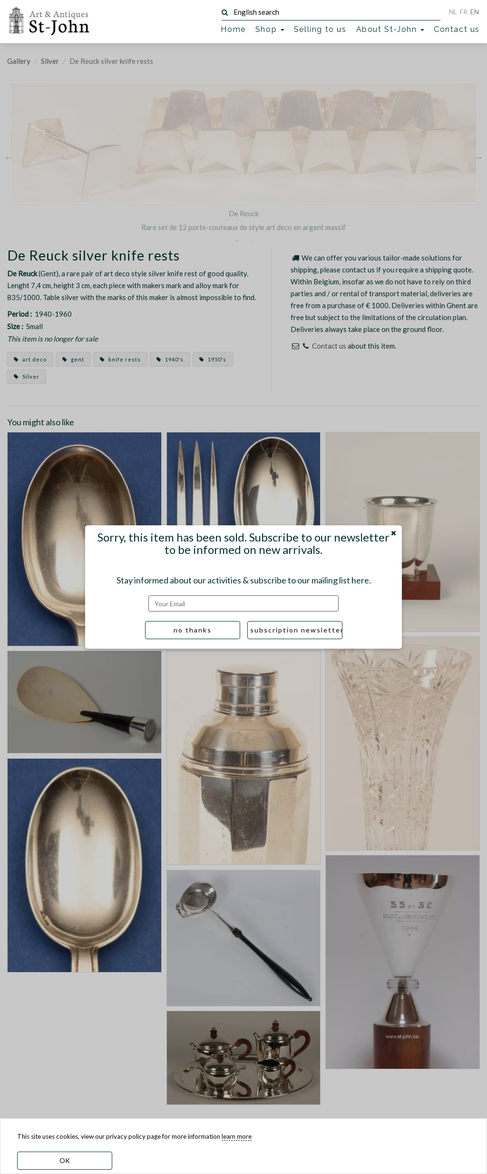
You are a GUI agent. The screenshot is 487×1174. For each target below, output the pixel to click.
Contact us (457, 29)
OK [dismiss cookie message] (64, 1160)
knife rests (120, 359)
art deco (30, 359)
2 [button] (250, 240)
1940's (170, 359)
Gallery (18, 61)
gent (73, 359)
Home (233, 29)
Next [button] (478, 156)
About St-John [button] (390, 29)
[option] (243, 156)
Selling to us (320, 29)
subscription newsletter (296, 630)
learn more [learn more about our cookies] (237, 1136)
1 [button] (236, 240)
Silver (50, 61)
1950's (212, 359)
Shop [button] (269, 29)
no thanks (193, 630)
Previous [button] (8, 156)
